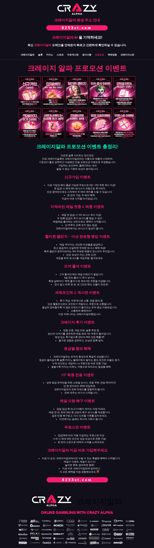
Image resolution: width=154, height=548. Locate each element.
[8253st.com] (77, 28)
